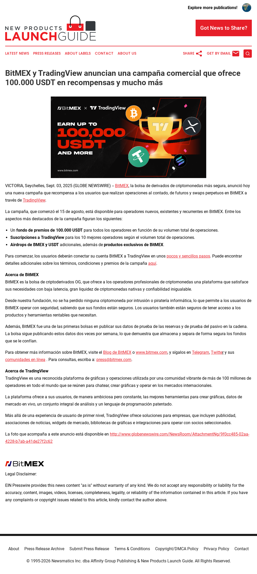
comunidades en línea (25, 359)
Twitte (216, 352)
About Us (127, 53)
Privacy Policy (216, 548)
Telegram (200, 352)
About (13, 548)
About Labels (78, 53)
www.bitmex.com (151, 352)
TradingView (34, 200)
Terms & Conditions (132, 548)
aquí (152, 263)
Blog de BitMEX (117, 352)
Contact (104, 53)
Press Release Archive (44, 548)
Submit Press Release (89, 548)
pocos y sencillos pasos (188, 256)
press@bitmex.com (113, 359)
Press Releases (47, 53)
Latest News (17, 53)
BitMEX (121, 185)
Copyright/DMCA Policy (176, 548)
